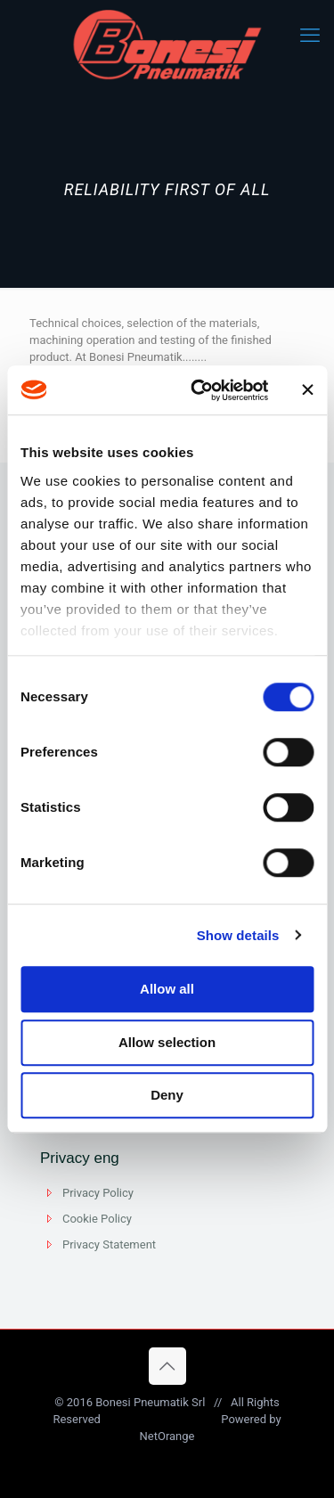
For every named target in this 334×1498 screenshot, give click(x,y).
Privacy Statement (109, 1244)
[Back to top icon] (167, 1366)
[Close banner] (307, 390)
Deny (167, 1094)
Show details (238, 935)
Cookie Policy (97, 1218)
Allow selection (167, 1042)
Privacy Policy (98, 1192)
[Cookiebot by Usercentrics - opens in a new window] (199, 390)
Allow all (167, 988)
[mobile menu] (310, 35)
